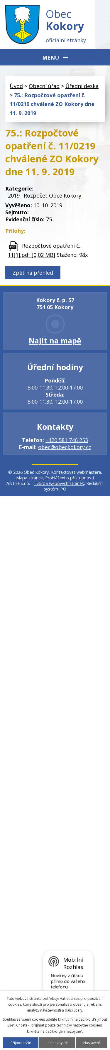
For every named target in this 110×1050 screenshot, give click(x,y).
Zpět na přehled (33, 272)
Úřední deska (82, 86)
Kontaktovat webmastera (76, 472)
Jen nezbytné (57, 1042)
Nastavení (91, 1042)
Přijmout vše (21, 1042)
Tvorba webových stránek (59, 483)
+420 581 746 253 (66, 440)
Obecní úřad (44, 86)
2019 (14, 195)
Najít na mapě (55, 340)
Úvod (16, 86)
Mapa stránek (29, 478)
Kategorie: (19, 188)
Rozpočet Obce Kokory (52, 195)
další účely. (74, 1010)
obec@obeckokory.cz (64, 447)
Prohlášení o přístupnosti (69, 478)
